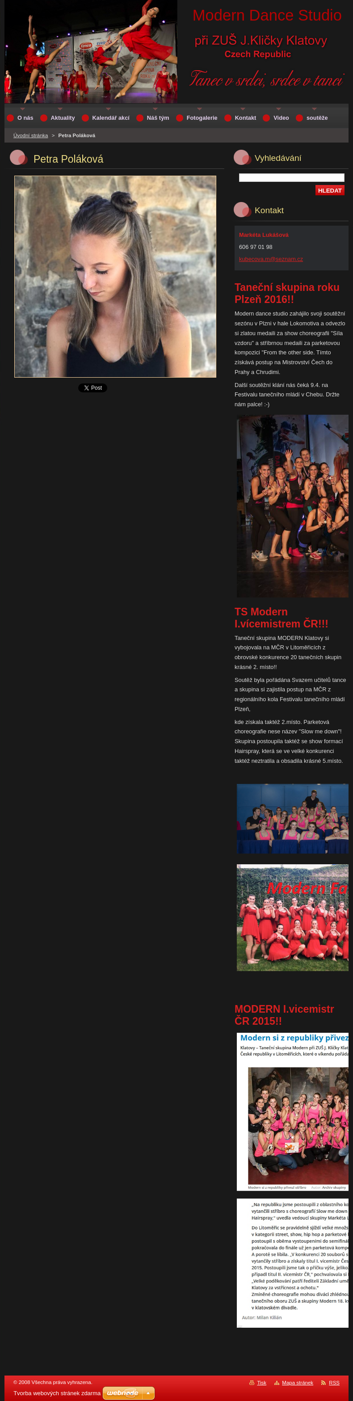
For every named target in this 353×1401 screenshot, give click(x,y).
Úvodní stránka (30, 135)
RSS (334, 1382)
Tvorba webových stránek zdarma (57, 1393)
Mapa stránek (297, 1382)
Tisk (261, 1382)
